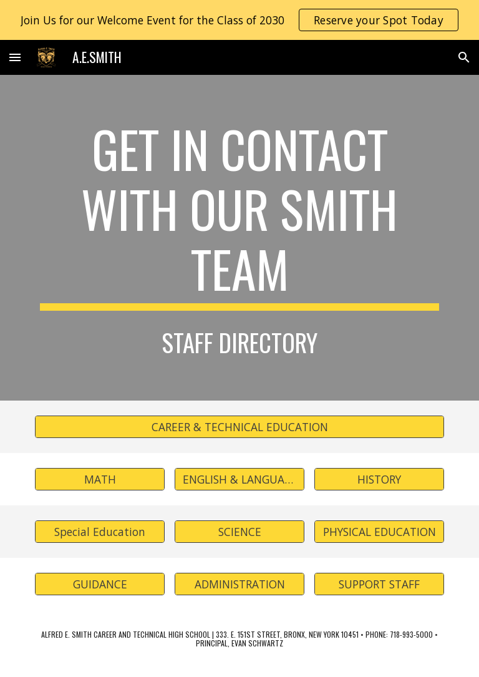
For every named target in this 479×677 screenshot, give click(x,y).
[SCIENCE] (239, 531)
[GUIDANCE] (99, 584)
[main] (239, 214)
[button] (15, 57)
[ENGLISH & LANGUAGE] (239, 479)
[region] (239, 20)
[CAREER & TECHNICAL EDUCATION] (239, 426)
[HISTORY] (379, 479)
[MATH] (99, 479)
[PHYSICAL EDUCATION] (379, 531)
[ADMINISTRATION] (239, 584)
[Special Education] (99, 531)
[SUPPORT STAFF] (379, 584)
